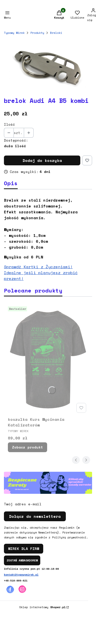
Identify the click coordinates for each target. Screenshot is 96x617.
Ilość (9, 124)
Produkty (37, 33)
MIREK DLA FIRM (23, 548)
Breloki (56, 33)
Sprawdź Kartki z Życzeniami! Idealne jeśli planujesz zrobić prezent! (41, 272)
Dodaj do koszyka (42, 160)
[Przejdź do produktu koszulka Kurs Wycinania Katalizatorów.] (48, 359)
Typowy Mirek (14, 33)
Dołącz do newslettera (35, 516)
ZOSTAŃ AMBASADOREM (22, 560)
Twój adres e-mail (22, 504)
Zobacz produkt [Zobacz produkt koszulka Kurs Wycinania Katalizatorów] (27, 447)
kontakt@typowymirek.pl (21, 574)
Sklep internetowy (42, 607)
